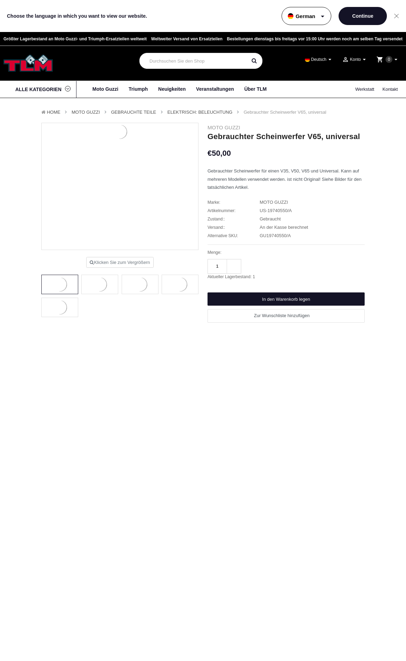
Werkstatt (364, 89)
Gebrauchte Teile (133, 112)
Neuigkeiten (172, 89)
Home (53, 112)
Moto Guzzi (105, 89)
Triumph (138, 89)
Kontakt (390, 89)
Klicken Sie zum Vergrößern (120, 262)
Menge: (214, 252)
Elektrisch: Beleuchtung (200, 112)
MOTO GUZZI (86, 112)
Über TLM (255, 89)
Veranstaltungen (215, 89)
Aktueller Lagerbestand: (231, 276)
